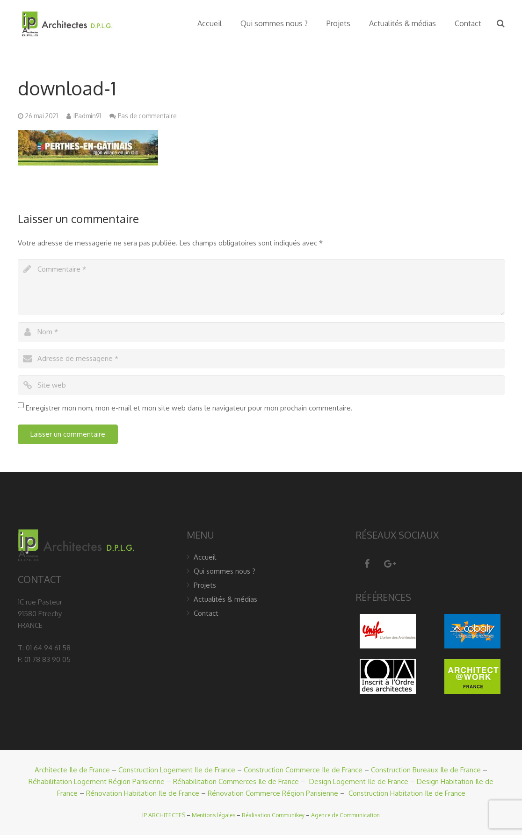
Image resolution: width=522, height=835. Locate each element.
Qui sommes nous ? (224, 571)
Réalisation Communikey (273, 815)
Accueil (205, 557)
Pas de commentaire (147, 116)
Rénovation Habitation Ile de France (142, 793)
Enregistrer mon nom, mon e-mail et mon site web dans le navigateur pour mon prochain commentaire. (189, 407)
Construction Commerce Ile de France (303, 769)
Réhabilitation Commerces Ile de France (236, 781)
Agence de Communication (345, 815)
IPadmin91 (87, 116)
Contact (206, 613)
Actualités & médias (225, 599)
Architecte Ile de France (72, 769)
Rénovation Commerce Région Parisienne (273, 793)
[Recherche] (500, 23)
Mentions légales (213, 815)
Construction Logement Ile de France (176, 769)
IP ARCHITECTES (163, 815)
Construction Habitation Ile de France (406, 793)
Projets (205, 585)
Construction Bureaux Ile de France (426, 769)
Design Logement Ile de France (358, 781)
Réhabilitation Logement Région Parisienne (97, 781)
